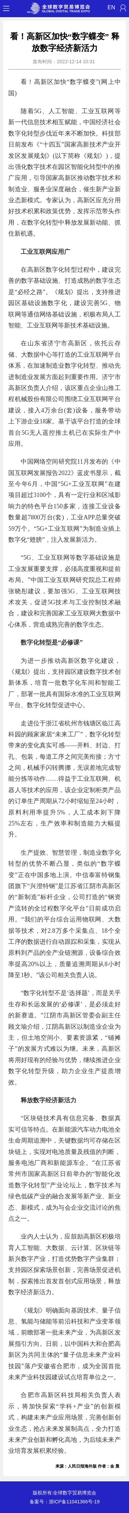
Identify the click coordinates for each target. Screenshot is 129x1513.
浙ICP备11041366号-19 (74, 1501)
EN (111, 7)
